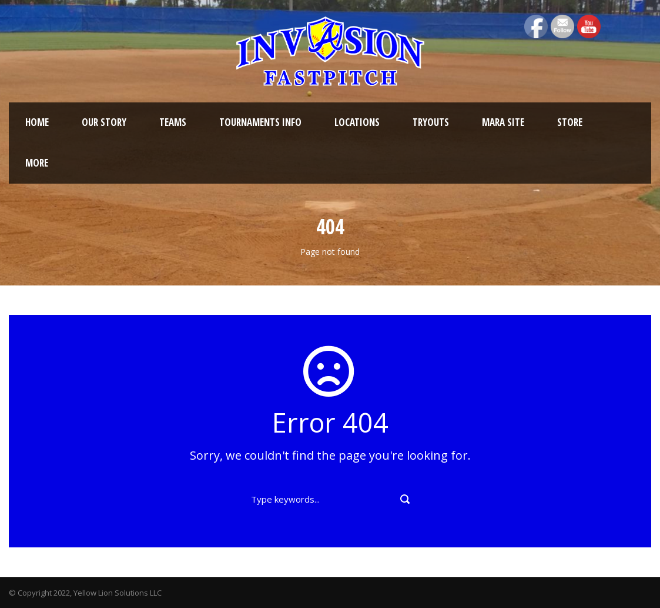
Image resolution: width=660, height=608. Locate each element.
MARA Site (503, 122)
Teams (172, 122)
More (36, 163)
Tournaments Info (260, 122)
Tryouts (431, 122)
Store (569, 122)
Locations (357, 122)
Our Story (104, 122)
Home (37, 122)
